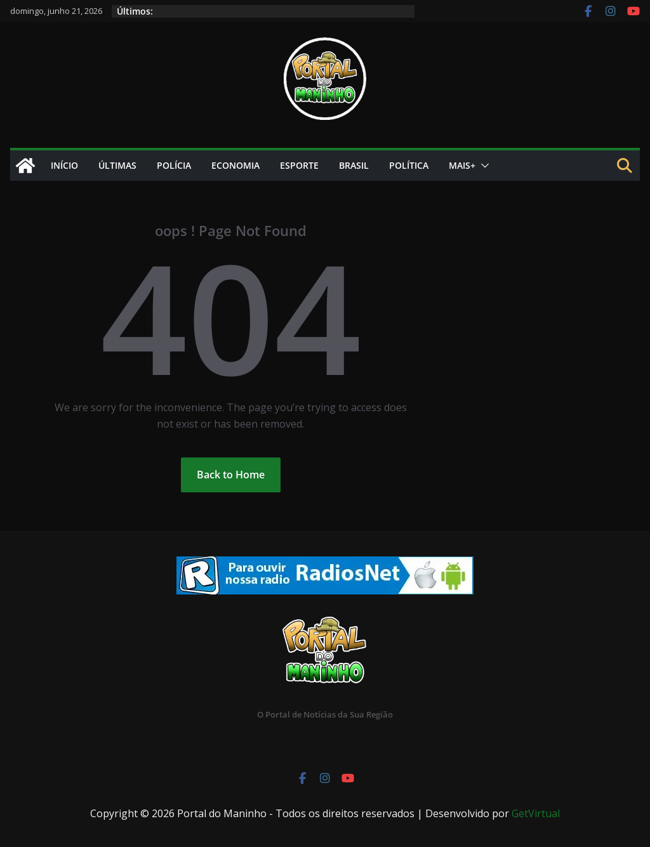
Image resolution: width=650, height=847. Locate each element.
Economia (235, 165)
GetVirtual (536, 813)
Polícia (174, 165)
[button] (482, 165)
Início (64, 165)
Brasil (354, 165)
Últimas (117, 165)
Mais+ (462, 165)
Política (408, 165)
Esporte (299, 165)
